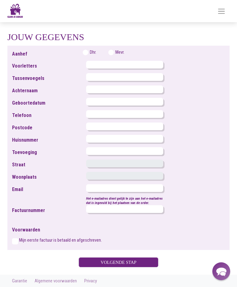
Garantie (19, 281)
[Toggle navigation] (221, 11)
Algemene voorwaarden (56, 281)
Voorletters (24, 66)
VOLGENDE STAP (118, 262)
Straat (18, 165)
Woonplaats (24, 177)
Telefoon (21, 115)
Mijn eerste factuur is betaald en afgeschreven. (60, 240)
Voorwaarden (26, 230)
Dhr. (93, 52)
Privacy (90, 281)
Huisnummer (25, 140)
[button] (221, 271)
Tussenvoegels (28, 78)
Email (17, 189)
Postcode (22, 128)
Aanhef (19, 54)
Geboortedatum (28, 103)
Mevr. (119, 52)
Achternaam (25, 91)
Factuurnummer (28, 210)
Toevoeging (24, 152)
